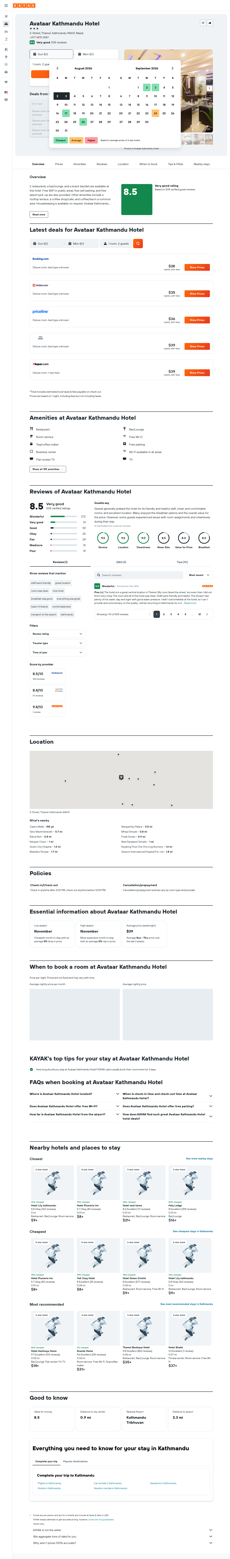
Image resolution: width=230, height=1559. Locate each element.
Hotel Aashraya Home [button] (44, 1351)
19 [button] (83, 113)
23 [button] (57, 122)
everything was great (68, 598)
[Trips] (6, 82)
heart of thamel (39, 606)
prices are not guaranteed (101, 1519)
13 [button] (92, 104)
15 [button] (109, 104)
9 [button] (57, 104)
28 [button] (100, 122)
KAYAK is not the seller (123, 1530)
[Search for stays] (6, 24)
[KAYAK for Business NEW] (6, 71)
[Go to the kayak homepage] (24, 5)
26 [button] (83, 122)
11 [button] (74, 104)
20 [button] (92, 113)
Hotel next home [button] (132, 1205)
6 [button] (92, 96)
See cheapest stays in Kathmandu (193, 1231)
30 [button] (57, 130)
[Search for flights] (6, 16)
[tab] (60, 562)
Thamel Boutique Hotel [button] (136, 1347)
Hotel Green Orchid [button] (134, 1278)
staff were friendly (41, 583)
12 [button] (83, 104)
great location (62, 583)
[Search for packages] (6, 39)
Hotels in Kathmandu (49, 1488)
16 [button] (57, 113)
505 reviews (59, 42)
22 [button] (109, 113)
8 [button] (109, 96)
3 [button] (66, 96)
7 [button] (100, 96)
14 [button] (100, 104)
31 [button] (66, 130)
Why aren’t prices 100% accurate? (123, 1543)
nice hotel (58, 590)
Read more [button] (190, 603)
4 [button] (74, 96)
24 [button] (66, 122)
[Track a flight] (6, 64)
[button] (6, 5)
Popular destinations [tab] (75, 1461)
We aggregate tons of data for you (123, 1536)
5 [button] (83, 96)
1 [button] (109, 87)
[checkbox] (48, 676)
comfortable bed (61, 606)
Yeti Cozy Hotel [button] (86, 1278)
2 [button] (57, 96)
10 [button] (66, 104)
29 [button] (109, 122)
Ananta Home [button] (85, 1351)
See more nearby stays (199, 1158)
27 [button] (91, 122)
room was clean (39, 590)
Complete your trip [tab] (46, 1461)
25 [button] (74, 122)
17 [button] (66, 113)
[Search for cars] (6, 31)
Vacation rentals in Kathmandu (110, 1488)
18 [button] (74, 113)
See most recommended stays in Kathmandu (186, 1304)
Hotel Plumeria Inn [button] (88, 1205)
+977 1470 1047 (39, 37)
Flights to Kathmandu (49, 1483)
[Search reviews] (141, 575)
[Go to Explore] (6, 56)
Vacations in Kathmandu (163, 1483)
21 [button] (100, 113)
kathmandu (67, 614)
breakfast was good (41, 598)
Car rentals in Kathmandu (108, 1483)
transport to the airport (43, 614)
